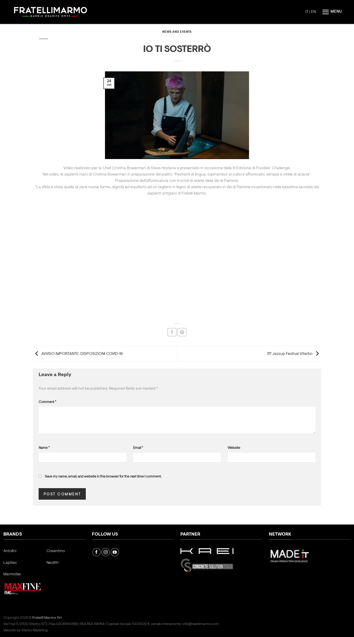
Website (234, 448)
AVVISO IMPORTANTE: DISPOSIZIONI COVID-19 (78, 354)
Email (138, 448)
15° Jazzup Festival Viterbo (294, 354)
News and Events (176, 32)
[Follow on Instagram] (105, 552)
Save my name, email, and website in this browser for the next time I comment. (103, 476)
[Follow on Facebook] (96, 552)
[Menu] (332, 12)
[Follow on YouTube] (115, 552)
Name (44, 448)
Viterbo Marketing (34, 630)
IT (306, 12)
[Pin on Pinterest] (181, 332)
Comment (47, 402)
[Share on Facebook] (172, 332)
